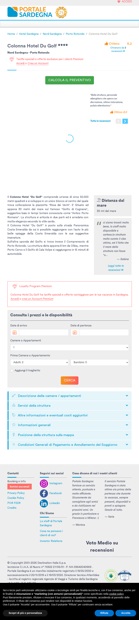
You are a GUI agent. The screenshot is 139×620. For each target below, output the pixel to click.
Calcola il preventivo (69, 80)
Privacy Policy (16, 493)
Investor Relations (51, 541)
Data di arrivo (18, 325)
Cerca (69, 380)
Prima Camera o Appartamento (30, 355)
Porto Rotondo (75, 34)
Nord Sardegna (52, 34)
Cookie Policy (15, 498)
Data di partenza (80, 325)
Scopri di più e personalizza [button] (25, 613)
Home (11, 34)
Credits (11, 508)
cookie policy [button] (116, 593)
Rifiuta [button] (104, 613)
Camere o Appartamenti (25, 340)
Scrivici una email (19, 486)
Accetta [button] (125, 613)
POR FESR (14, 503)
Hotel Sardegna (29, 34)
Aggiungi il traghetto (27, 370)
